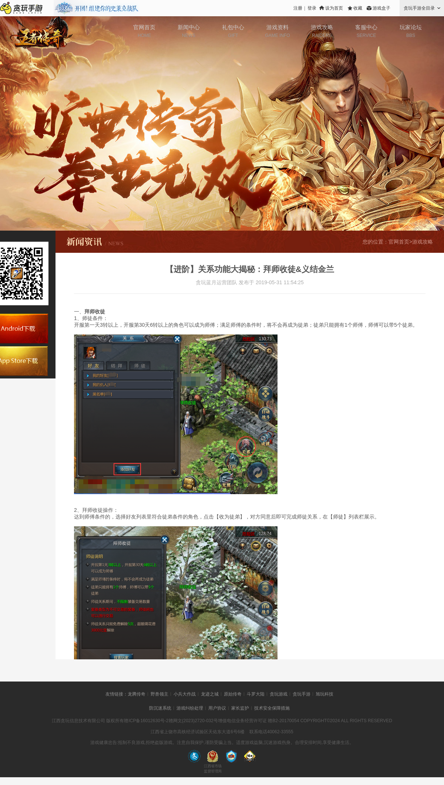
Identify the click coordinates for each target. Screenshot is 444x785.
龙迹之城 (210, 694)
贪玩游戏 (278, 694)
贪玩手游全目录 (419, 8)
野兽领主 (159, 694)
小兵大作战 (185, 694)
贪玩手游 (301, 694)
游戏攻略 (322, 27)
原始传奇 (233, 694)
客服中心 (366, 27)
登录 (311, 8)
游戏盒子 (381, 8)
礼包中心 (233, 27)
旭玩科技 (324, 694)
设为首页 (334, 8)
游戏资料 (277, 27)
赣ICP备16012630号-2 (146, 720)
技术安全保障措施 (272, 708)
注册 (297, 8)
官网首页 (144, 27)
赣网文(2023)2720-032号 (193, 720)
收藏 (357, 8)
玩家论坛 (411, 27)
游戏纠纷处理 (189, 708)
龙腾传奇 (136, 694)
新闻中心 (189, 27)
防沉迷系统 (160, 708)
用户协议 (217, 708)
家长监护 (240, 708)
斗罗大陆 (256, 694)
